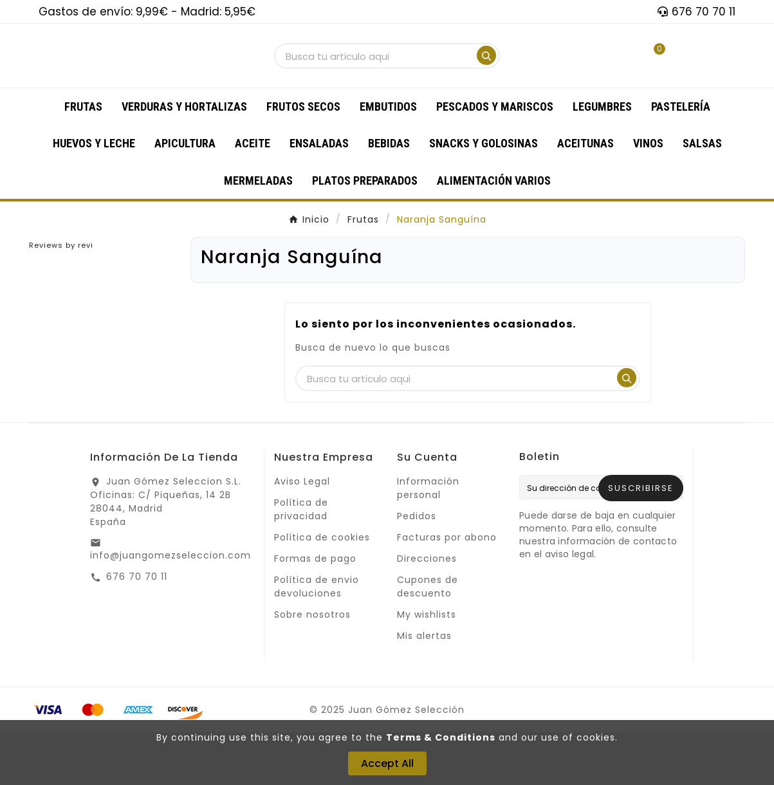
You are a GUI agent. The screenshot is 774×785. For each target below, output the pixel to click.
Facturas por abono (447, 590)
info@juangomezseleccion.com (170, 608)
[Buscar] (374, 83)
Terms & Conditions (440, 737)
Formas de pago (315, 611)
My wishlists (426, 667)
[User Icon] (608, 82)
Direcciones (427, 611)
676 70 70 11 (136, 629)
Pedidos (416, 568)
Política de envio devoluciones (316, 639)
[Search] (486, 81)
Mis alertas (424, 688)
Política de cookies (322, 590)
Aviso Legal (302, 534)
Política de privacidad (301, 562)
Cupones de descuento (427, 639)
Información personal (428, 541)
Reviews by (61, 298)
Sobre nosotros (312, 667)
